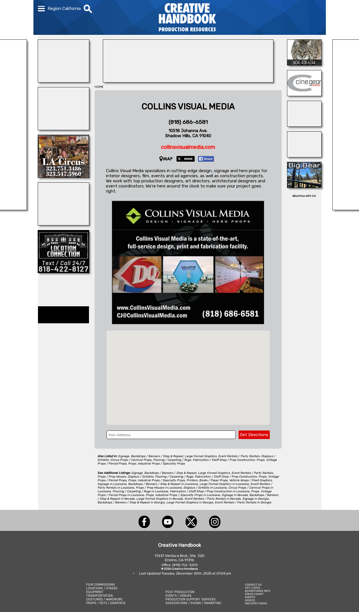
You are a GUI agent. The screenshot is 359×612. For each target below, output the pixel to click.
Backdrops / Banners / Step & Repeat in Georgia (131, 502)
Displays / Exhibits (140, 476)
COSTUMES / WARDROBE (104, 599)
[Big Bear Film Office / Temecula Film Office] (304, 186)
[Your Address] (171, 434)
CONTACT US (253, 584)
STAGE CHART (254, 594)
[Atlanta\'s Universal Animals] (304, 63)
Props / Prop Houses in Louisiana (159, 487)
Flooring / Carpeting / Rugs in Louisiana (140, 491)
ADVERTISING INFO (257, 590)
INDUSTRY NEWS (256, 603)
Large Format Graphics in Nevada (159, 499)
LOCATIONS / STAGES (102, 588)
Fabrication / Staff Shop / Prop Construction (224, 460)
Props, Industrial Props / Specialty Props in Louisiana (183, 495)
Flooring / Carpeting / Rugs (172, 460)
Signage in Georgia (255, 499)
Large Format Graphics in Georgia (189, 502)
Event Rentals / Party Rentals (239, 456)
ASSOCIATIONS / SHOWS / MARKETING (193, 603)
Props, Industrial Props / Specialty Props (156, 463)
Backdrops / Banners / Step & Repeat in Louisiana (163, 484)
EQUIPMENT (94, 592)
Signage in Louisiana (111, 484)
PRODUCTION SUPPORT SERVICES (190, 599)
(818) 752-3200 (185, 565)
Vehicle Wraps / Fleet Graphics (250, 480)
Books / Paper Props (213, 480)
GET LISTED (252, 587)
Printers (191, 480)
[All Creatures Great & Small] (63, 223)
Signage (123, 456)
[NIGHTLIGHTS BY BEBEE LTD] (188, 80)
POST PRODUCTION (179, 592)
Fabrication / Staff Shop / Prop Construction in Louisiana (209, 491)
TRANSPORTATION (99, 596)
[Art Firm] (304, 155)
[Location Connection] (63, 271)
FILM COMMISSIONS (100, 584)
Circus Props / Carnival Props (130, 460)
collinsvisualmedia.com (188, 147)
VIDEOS (250, 600)
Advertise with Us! (304, 196)
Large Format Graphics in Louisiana (224, 484)
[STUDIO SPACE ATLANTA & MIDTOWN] (304, 125)
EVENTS (250, 597)
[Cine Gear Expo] (304, 94)
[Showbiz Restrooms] (63, 80)
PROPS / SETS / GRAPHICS (106, 603)
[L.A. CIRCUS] (63, 176)
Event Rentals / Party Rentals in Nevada (212, 499)
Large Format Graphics (200, 456)
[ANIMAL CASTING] (63, 128)
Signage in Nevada (235, 495)
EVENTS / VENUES (178, 596)
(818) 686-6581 (188, 122)
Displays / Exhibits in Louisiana (205, 487)
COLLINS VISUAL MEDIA (188, 107)
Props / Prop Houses (111, 476)
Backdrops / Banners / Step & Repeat (157, 456)
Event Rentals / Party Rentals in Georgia (243, 502)
